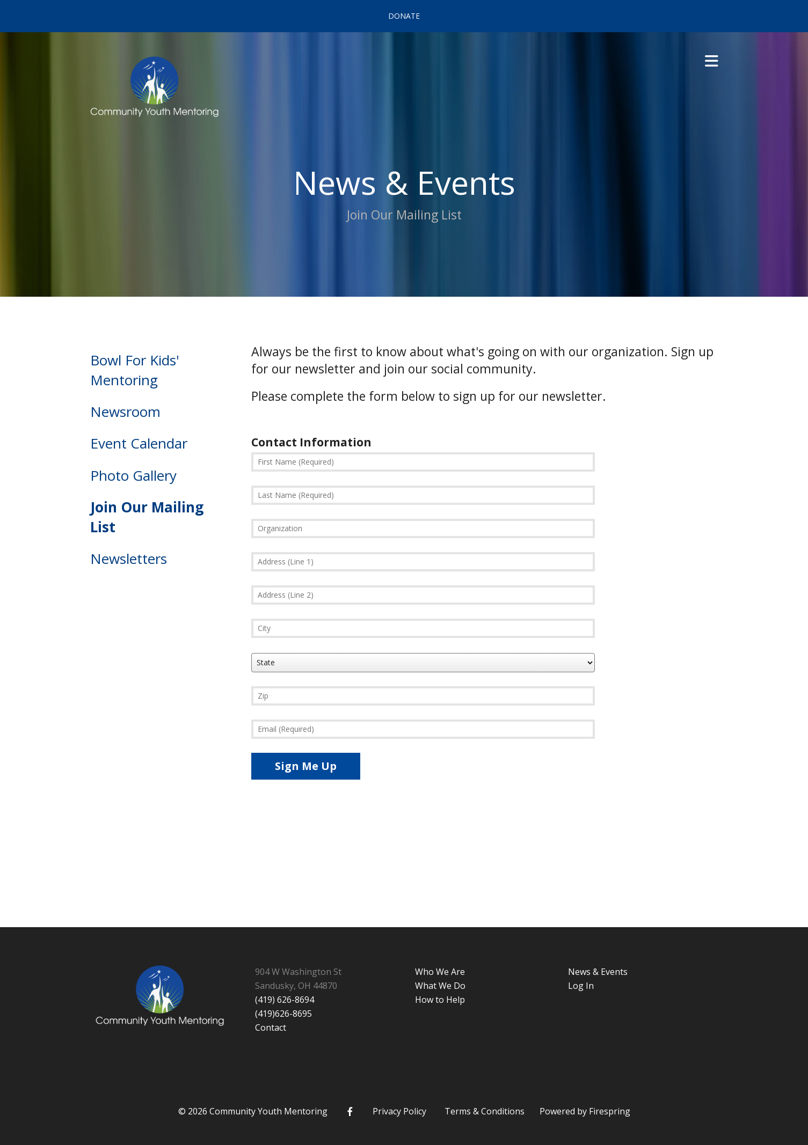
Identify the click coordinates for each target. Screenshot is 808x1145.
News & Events (598, 972)
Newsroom (125, 411)
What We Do (440, 986)
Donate (404, 16)
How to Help (440, 999)
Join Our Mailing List (146, 516)
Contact (270, 1027)
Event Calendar (138, 443)
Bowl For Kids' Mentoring (134, 369)
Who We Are (440, 972)
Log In (581, 986)
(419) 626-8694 (284, 999)
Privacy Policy (399, 1111)
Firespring (609, 1111)
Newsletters (128, 558)
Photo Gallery (133, 475)
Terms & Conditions (485, 1111)
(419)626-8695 (283, 1013)
